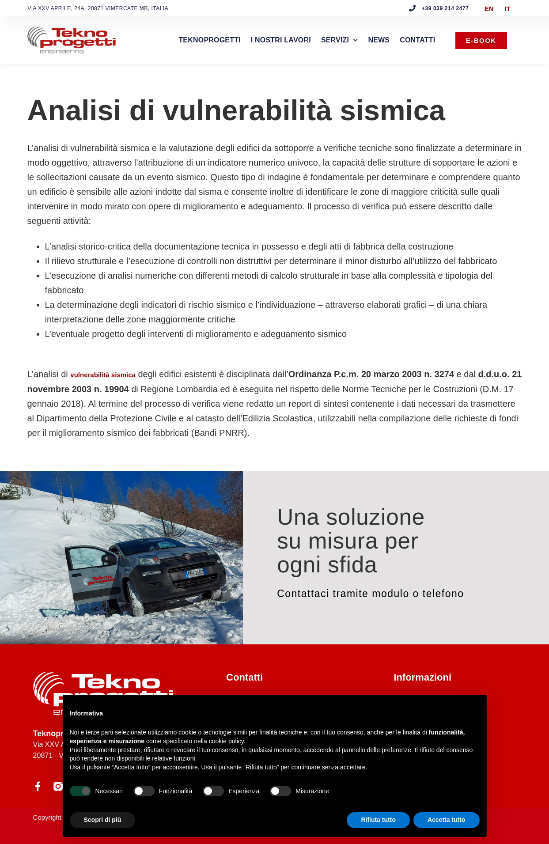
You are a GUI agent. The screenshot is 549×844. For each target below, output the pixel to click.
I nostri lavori (281, 40)
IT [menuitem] (507, 8)
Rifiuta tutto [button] (378, 819)
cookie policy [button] (226, 741)
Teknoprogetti (209, 40)
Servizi (339, 40)
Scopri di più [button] (102, 819)
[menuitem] (489, 8)
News (379, 40)
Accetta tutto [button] (447, 819)
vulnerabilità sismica (103, 374)
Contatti (417, 40)
